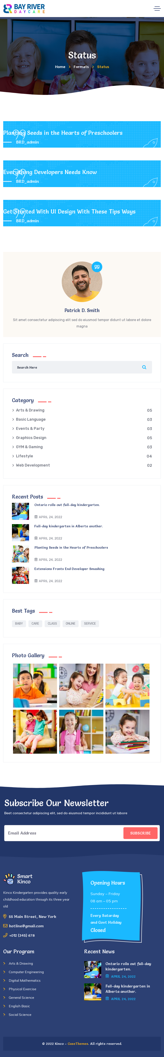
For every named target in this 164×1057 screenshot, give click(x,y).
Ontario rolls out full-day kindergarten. (67, 505)
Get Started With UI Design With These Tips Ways (69, 211)
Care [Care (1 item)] (35, 623)
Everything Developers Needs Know (50, 172)
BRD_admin (27, 142)
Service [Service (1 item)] (90, 623)
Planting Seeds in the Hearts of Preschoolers (63, 132)
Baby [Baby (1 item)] (19, 623)
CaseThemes (78, 1043)
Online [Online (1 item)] (70, 623)
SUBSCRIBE (140, 833)
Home (60, 67)
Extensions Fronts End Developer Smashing (69, 569)
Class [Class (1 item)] (52, 623)
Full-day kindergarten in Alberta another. (68, 526)
